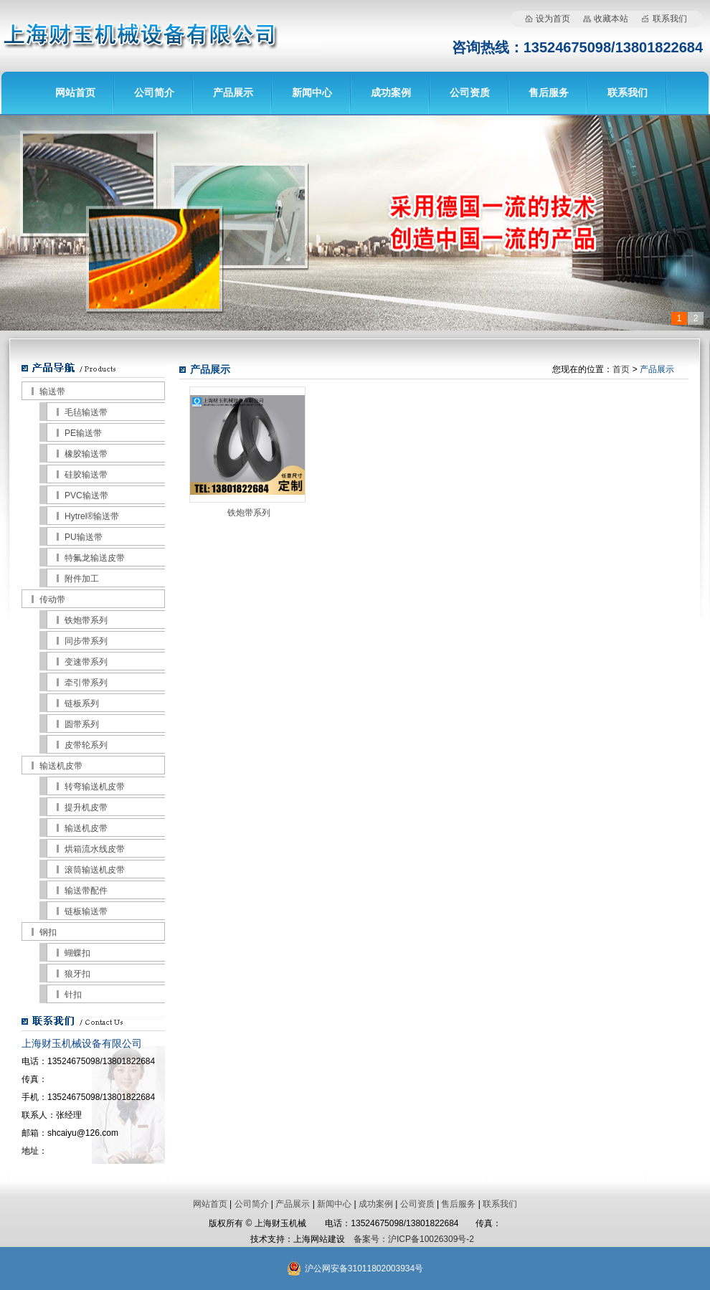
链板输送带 (86, 911)
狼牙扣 (77, 974)
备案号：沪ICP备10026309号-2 (414, 1239)
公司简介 (154, 92)
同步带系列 (86, 641)
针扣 (73, 995)
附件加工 (82, 579)
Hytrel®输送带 (92, 516)
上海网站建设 (319, 1239)
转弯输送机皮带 (95, 787)
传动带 (52, 599)
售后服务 (549, 92)
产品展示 (233, 92)
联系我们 (670, 19)
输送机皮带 (60, 766)
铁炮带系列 (86, 620)
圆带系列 (82, 724)
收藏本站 (611, 19)
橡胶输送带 (86, 454)
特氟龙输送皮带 (95, 558)
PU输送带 (84, 537)
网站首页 (75, 92)
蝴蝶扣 (77, 953)
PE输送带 (83, 433)
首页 (621, 369)
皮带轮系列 (86, 745)
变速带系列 (86, 662)
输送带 (52, 391)
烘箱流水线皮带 (95, 849)
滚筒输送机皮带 (95, 870)
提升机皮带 (86, 807)
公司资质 (470, 92)
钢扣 (48, 932)
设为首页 (553, 19)
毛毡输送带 (86, 412)
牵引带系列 (86, 683)
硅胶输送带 (86, 475)
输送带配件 (86, 891)
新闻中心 (312, 92)
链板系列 (82, 703)
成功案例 (391, 92)
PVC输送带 (86, 495)
